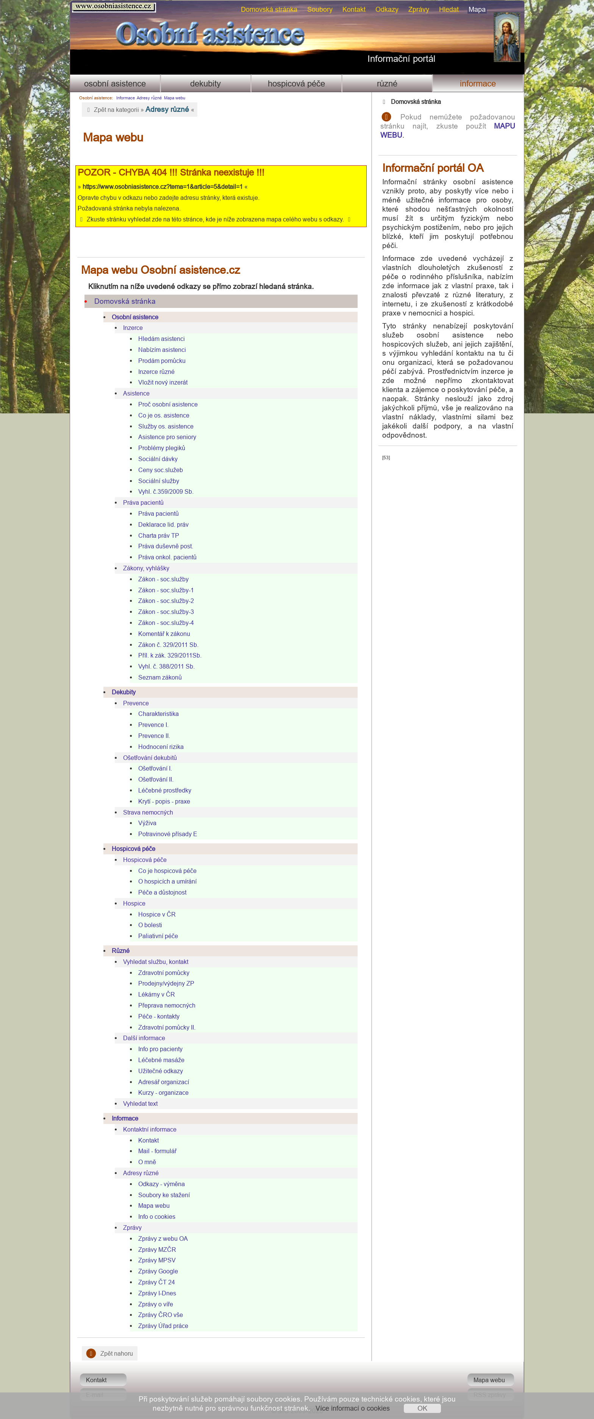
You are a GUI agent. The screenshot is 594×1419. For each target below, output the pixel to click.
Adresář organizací (163, 1081)
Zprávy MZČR (157, 1249)
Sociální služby (158, 480)
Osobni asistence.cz (114, 8)
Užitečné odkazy (160, 1070)
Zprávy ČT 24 (156, 1282)
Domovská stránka (269, 9)
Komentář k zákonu (164, 633)
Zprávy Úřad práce (163, 1325)
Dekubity (205, 83)
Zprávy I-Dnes (157, 1293)
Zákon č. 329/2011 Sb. (168, 644)
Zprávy (418, 9)
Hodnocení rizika (161, 746)
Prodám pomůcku (162, 360)
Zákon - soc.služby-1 (166, 590)
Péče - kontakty (159, 1016)
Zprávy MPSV (157, 1260)
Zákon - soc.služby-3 (166, 611)
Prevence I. (153, 724)
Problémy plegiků (161, 447)
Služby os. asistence (166, 426)
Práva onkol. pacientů (167, 557)
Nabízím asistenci (162, 349)
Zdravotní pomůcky (163, 972)
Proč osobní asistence (168, 404)
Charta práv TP (158, 535)
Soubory (320, 9)
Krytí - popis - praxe (164, 801)
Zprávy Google (158, 1271)
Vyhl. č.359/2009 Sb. (166, 491)
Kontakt (354, 9)
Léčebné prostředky (164, 790)
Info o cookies (156, 1216)
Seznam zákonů (160, 677)
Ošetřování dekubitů (150, 757)
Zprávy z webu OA (163, 1238)
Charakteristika (158, 713)
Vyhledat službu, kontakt (155, 961)
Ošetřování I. (155, 768)
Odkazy (387, 9)
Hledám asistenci (161, 338)
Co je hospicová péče (167, 870)
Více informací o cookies (353, 1408)
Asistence (136, 393)
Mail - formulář (157, 1150)
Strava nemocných (148, 812)
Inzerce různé (156, 371)
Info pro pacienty (160, 1048)
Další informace (144, 1037)
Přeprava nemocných (166, 1005)
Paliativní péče (158, 935)
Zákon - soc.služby (163, 579)
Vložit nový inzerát (163, 382)
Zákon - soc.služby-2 (166, 600)
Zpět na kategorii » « (139, 109)
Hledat (449, 9)
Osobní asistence (115, 83)
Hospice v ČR (157, 914)
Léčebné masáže (161, 1059)
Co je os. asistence (163, 415)
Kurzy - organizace (163, 1092)
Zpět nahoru (109, 1353)
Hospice (134, 903)
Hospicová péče (296, 83)
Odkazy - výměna (161, 1183)
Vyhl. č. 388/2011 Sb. (166, 666)
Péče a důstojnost (162, 892)
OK (422, 1408)
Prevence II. (154, 735)
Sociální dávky (158, 458)
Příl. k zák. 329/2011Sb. (170, 655)
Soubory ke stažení (164, 1194)
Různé (387, 83)
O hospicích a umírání (167, 881)
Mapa (477, 9)
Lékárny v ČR (156, 994)
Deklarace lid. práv (163, 524)
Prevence (136, 703)
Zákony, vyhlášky (146, 568)
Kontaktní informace (150, 1129)
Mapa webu (174, 97)
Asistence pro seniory (167, 436)
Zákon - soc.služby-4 (166, 622)
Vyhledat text (140, 1103)
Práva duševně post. (165, 546)
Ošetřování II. (156, 779)
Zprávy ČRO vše (160, 1314)
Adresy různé (149, 97)
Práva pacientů (143, 502)
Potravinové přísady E (167, 833)
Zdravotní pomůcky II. (166, 1027)
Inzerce (133, 327)
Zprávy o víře (155, 1304)
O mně (147, 1161)
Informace (478, 83)
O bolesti (150, 924)
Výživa (147, 822)
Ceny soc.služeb (160, 469)
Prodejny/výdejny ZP (166, 983)
